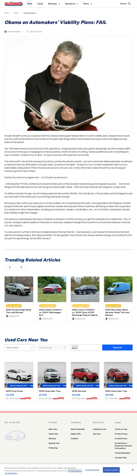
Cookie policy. (11, 473)
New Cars (53, 429)
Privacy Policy (121, 434)
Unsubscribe (120, 457)
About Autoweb (78, 429)
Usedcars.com (99, 429)
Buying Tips (54, 443)
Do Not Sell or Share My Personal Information (123, 445)
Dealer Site (76, 434)
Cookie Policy (121, 438)
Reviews (52, 438)
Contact (74, 438)
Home (6, 13)
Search (117, 347)
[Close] (133, 470)
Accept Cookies (111, 470)
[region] (68, 470)
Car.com (96, 434)
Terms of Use (121, 429)
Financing (53, 448)
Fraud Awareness (122, 453)
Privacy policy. (75, 470)
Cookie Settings (92, 470)
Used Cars (53, 434)
